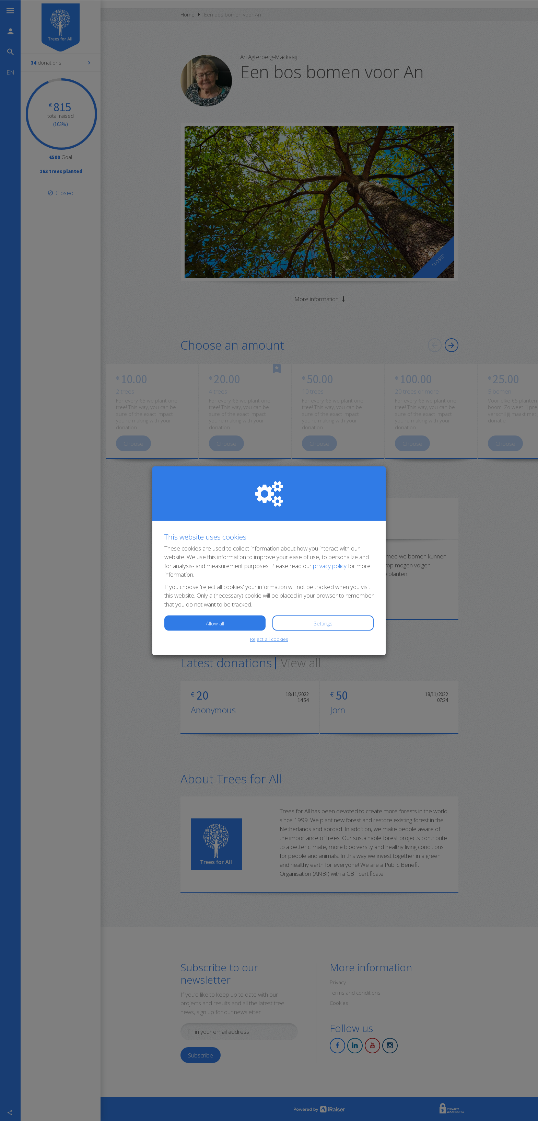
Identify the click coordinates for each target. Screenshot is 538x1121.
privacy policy (330, 565)
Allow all (215, 623)
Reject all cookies (269, 638)
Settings (323, 623)
